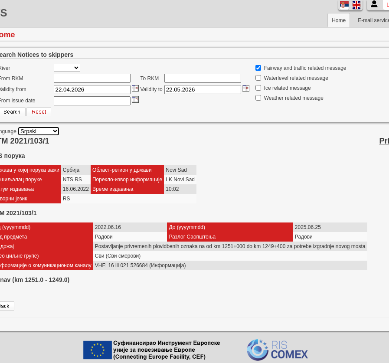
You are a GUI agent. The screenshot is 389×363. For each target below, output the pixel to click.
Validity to (152, 89)
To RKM (150, 78)
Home (339, 20)
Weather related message (294, 98)
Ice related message (287, 88)
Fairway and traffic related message (305, 68)
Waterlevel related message (296, 78)
